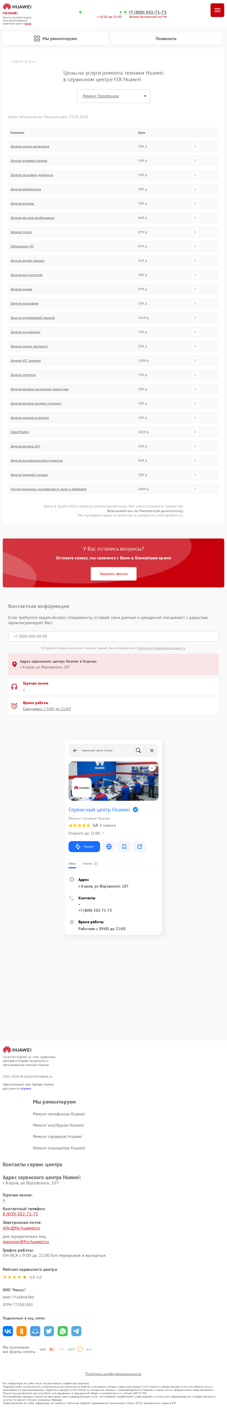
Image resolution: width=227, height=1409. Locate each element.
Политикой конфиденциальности (161, 648)
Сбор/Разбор (19, 432)
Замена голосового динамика (31, 175)
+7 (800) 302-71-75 (148, 12)
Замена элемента (23, 375)
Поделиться (8, 1331)
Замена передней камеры (29, 475)
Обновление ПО (21, 246)
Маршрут (84, 846)
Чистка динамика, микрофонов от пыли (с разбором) (48, 489)
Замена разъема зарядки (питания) (35, 403)
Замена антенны (22, 203)
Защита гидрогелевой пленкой (32, 318)
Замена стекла (21, 232)
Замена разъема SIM (25, 446)
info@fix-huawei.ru (21, 1228)
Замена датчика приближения (32, 218)
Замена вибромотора (25, 189)
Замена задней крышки (27, 261)
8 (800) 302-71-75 (20, 1214)
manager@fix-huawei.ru (26, 1241)
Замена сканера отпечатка (29, 418)
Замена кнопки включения (29, 146)
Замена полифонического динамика (36, 460)
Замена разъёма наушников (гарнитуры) (39, 389)
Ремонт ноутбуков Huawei (58, 1125)
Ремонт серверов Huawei (57, 1136)
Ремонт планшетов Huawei (59, 1148)
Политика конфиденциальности (113, 1373)
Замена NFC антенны (25, 360)
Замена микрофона (24, 303)
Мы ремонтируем (55, 38)
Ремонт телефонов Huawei (59, 1114)
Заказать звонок (114, 573)
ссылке (26, 1088)
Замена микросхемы (25, 332)
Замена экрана (21, 289)
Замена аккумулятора (26, 275)
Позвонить (166, 38)
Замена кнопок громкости (29, 346)
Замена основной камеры (28, 161)
